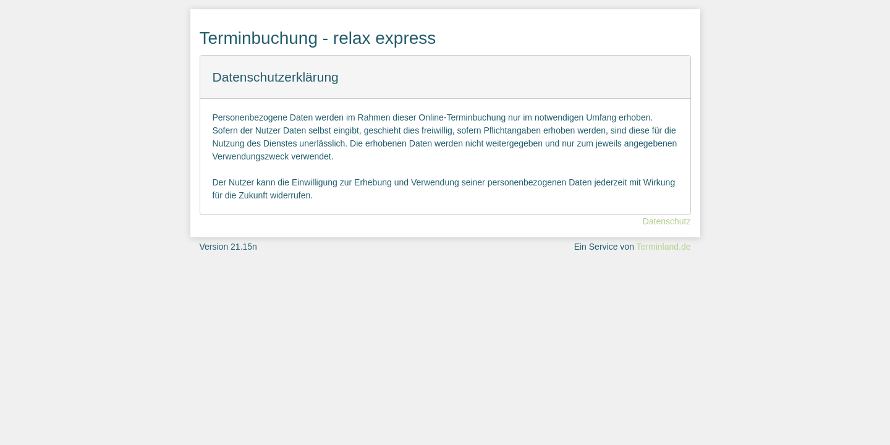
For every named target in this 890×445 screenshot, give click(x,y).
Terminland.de (664, 247)
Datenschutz (667, 221)
